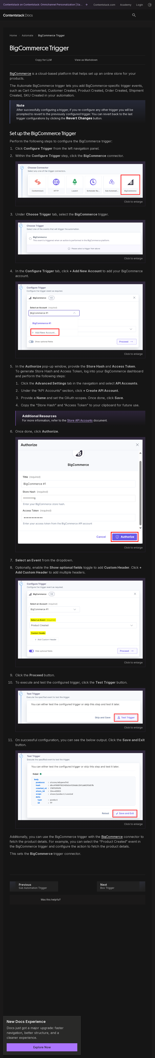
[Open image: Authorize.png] (80, 491)
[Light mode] (150, 5)
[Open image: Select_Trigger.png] (80, 181)
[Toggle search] (134, 15)
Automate (27, 35)
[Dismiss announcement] (75, 1022)
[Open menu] (146, 15)
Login (139, 4)
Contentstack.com (104, 4)
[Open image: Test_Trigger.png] (80, 707)
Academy (125, 4)
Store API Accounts (80, 420)
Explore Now (42, 1047)
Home (13, 35)
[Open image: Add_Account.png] (80, 317)
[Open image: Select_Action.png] (80, 238)
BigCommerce (20, 73)
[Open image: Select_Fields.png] (80, 620)
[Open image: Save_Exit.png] (80, 786)
